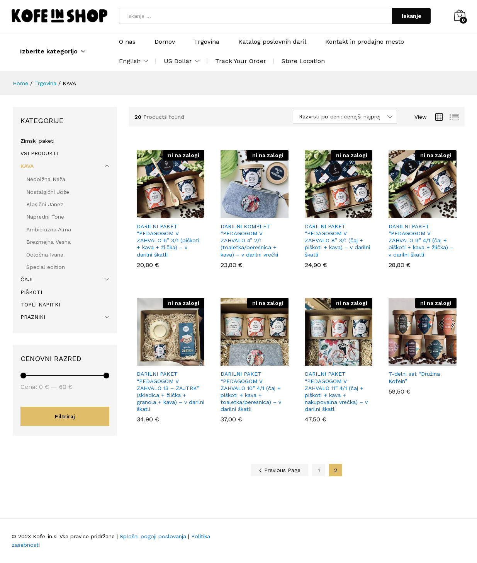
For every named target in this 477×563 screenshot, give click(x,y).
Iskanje (411, 16)
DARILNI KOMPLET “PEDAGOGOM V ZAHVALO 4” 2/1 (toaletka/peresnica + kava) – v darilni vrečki (249, 240)
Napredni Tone (45, 217)
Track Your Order (240, 61)
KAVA (27, 166)
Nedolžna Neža (45, 179)
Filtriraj (65, 416)
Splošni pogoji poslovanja (153, 536)
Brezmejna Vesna (48, 242)
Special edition (45, 267)
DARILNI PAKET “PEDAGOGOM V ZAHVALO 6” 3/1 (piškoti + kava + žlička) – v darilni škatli (168, 240)
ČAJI (26, 279)
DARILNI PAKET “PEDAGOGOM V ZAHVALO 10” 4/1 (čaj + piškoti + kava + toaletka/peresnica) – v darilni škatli (251, 391)
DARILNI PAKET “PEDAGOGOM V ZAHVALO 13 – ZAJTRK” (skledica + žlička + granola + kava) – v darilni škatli (170, 391)
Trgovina (206, 42)
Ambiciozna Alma (48, 229)
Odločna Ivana (44, 255)
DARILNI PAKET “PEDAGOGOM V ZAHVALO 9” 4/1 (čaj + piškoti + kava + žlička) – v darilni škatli (421, 240)
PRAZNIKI (32, 317)
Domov (164, 42)
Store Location (303, 61)
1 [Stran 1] (319, 470)
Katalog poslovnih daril (272, 42)
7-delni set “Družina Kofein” (414, 377)
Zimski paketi (37, 141)
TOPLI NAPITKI (40, 304)
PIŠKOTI (31, 292)
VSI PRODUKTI (39, 153)
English (130, 61)
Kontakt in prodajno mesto (364, 42)
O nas (127, 42)
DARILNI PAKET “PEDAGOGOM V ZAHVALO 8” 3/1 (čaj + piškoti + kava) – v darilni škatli (337, 240)
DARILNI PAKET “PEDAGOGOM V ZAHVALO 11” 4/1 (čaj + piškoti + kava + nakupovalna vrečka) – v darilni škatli (336, 391)
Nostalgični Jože (47, 192)
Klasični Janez (44, 204)
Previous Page (279, 470)
